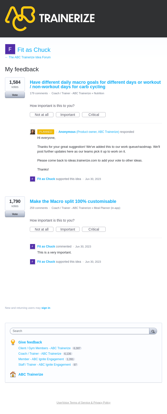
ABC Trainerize (30, 374)
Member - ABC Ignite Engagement (41, 359)
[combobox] (80, 331)
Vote (15, 94)
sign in (46, 307)
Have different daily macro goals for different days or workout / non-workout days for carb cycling (95, 84)
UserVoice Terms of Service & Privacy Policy (84, 402)
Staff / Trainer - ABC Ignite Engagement (45, 364)
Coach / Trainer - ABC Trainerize (71, 93)
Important (70, 115)
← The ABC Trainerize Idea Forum (28, 57)
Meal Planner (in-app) (107, 207)
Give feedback (30, 342)
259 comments (39, 207)
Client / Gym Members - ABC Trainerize (44, 348)
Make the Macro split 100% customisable (73, 201)
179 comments (39, 93)
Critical (97, 115)
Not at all (44, 115)
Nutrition (99, 93)
